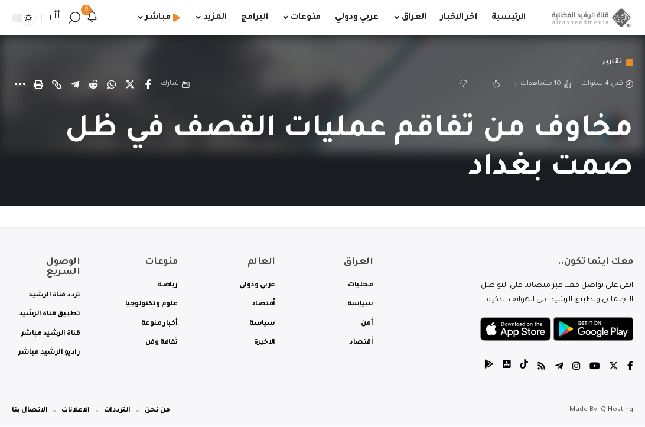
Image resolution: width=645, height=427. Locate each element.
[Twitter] (613, 368)
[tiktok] (524, 368)
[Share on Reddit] (93, 85)
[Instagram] (576, 368)
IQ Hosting (616, 411)
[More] (20, 85)
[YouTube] (594, 368)
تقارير (610, 63)
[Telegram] (559, 368)
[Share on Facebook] (148, 85)
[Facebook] (630, 368)
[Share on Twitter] (130, 85)
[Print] (38, 85)
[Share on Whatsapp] (111, 85)
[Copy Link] (56, 85)
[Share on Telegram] (75, 85)
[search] (74, 18)
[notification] (92, 17)
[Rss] (541, 368)
